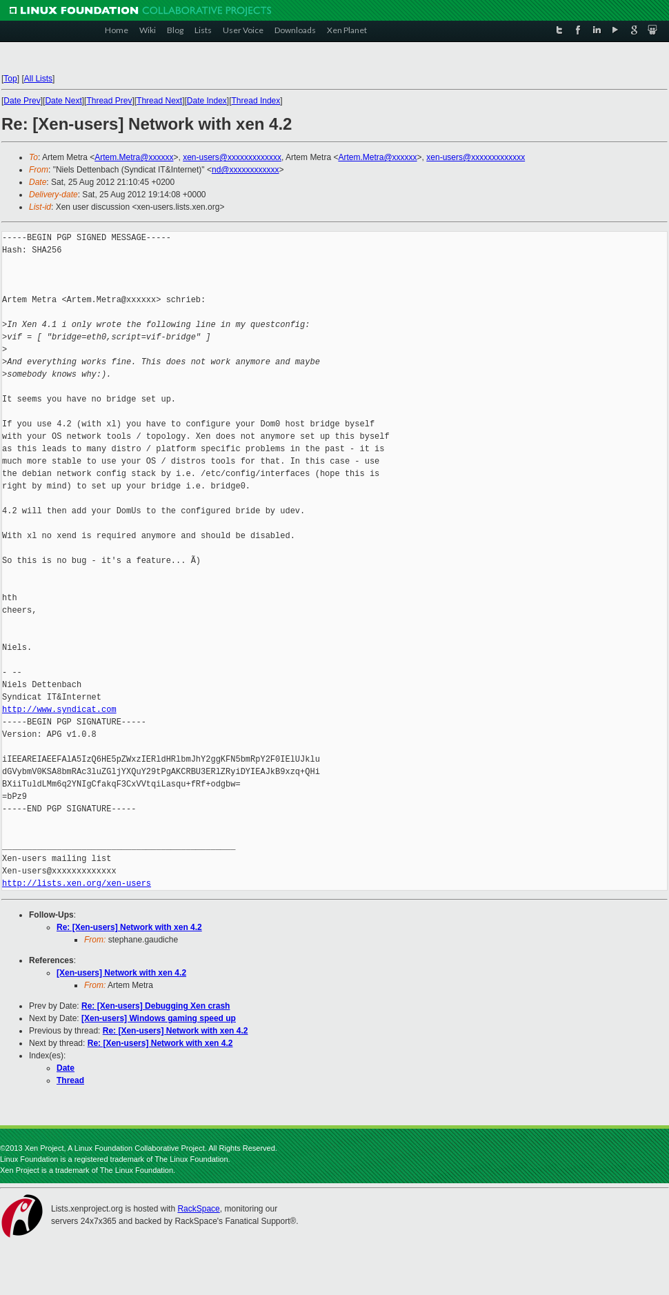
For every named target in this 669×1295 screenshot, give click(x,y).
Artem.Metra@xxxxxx (133, 157)
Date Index (207, 101)
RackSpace (198, 1209)
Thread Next (159, 101)
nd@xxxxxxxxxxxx (245, 170)
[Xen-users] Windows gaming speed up (158, 1018)
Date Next (63, 101)
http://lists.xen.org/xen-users (76, 883)
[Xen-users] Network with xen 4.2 (121, 973)
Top (10, 78)
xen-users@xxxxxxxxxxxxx (232, 157)
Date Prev (21, 101)
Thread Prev (109, 101)
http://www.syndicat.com (59, 709)
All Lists (38, 78)
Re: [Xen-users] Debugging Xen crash (155, 1006)
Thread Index (256, 101)
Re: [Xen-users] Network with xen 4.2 (129, 927)
